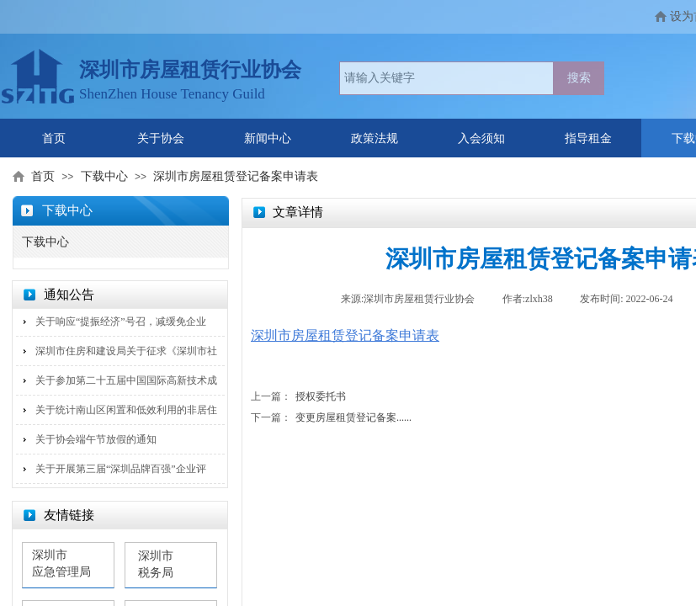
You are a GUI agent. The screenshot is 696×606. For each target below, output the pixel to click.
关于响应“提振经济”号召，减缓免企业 (120, 321)
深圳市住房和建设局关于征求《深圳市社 (126, 351)
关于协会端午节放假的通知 (96, 439)
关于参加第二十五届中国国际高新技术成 (126, 380)
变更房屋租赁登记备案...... (331, 417)
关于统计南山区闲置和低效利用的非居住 (126, 410)
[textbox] (446, 78)
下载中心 (104, 176)
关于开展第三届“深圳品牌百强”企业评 (120, 469)
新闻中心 (267, 138)
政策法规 (374, 138)
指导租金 (588, 138)
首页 (54, 138)
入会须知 (481, 138)
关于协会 (160, 138)
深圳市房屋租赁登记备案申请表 (235, 176)
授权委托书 (298, 396)
